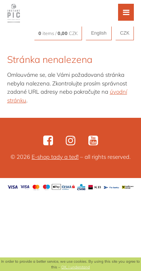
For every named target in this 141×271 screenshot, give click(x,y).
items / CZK (58, 33)
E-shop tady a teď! (55, 156)
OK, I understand (75, 267)
